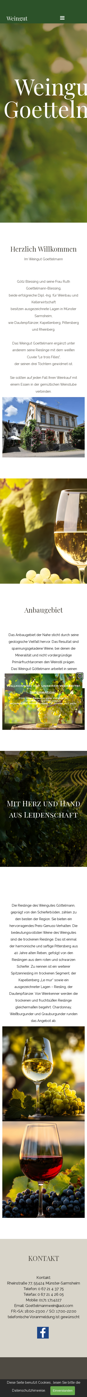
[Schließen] (79, 676)
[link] (43, 698)
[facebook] (43, 1333)
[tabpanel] (43, 97)
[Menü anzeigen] (62, 17)
